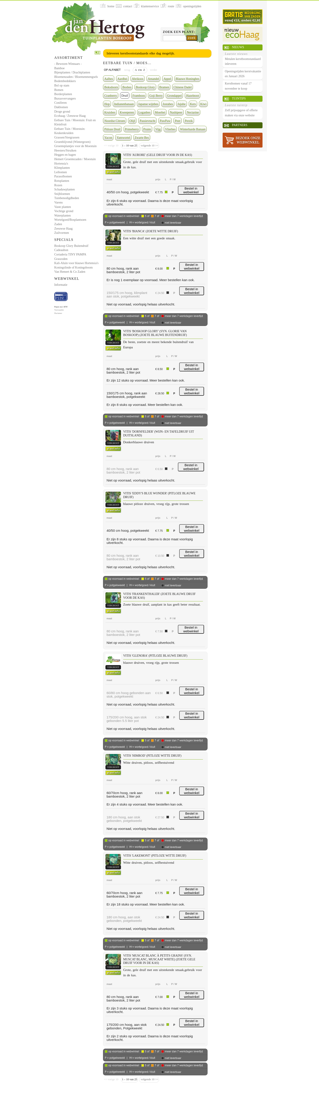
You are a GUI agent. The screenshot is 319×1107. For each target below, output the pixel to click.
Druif (124, 95)
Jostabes (168, 104)
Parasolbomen (63, 176)
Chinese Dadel (182, 87)
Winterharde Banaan (192, 129)
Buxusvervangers (65, 98)
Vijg (158, 129)
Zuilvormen (61, 232)
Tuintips (239, 98)
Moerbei (160, 112)
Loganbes (144, 112)
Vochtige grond (63, 211)
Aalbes (108, 79)
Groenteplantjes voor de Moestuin (75, 146)
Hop (107, 104)
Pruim (147, 129)
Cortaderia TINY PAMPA (70, 254)
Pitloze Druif (112, 129)
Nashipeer (176, 112)
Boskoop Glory (145, 87)
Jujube (181, 104)
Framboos (138, 95)
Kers (193, 104)
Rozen (58, 185)
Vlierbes (170, 129)
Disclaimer (58, 313)
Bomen (58, 90)
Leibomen (60, 172)
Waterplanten (62, 215)
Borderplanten (63, 94)
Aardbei (122, 79)
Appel (167, 79)
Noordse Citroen (114, 121)
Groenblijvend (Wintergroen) (72, 142)
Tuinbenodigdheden (66, 198)
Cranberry (110, 95)
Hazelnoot (192, 95)
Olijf (132, 121)
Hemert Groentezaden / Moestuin (75, 159)
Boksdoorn (111, 87)
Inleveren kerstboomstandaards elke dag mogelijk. (141, 53)
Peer (177, 121)
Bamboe (59, 68)
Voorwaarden (59, 310)
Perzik (189, 121)
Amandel (153, 79)
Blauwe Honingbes (187, 79)
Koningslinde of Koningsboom (73, 267)
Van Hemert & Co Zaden (69, 271)
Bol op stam (61, 85)
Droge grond (62, 111)
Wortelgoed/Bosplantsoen (70, 219)
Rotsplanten (61, 180)
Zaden (58, 224)
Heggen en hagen (65, 154)
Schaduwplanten (64, 189)
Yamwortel (123, 137)
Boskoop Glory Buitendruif (71, 245)
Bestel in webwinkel (190, 190)
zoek (192, 38)
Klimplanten (62, 167)
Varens (58, 202)
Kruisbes (109, 112)
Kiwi (203, 104)
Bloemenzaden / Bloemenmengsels (76, 77)
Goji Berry (156, 95)
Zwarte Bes (142, 137)
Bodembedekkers (65, 81)
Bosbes (126, 87)
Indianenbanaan (124, 104)
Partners (239, 125)
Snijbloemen (62, 194)
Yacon (108, 137)
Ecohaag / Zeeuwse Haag (70, 115)
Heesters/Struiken (65, 150)
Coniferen (60, 102)
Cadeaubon (61, 250)
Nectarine (193, 112)
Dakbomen (61, 107)
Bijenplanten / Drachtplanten (72, 72)
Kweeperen (127, 112)
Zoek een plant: (179, 32)
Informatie (60, 284)
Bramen (164, 87)
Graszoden (61, 259)
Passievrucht (147, 121)
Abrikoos (137, 79)
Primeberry (132, 129)
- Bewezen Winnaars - (68, 63)
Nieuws (238, 47)
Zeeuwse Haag (63, 228)
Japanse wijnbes (148, 104)
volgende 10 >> (149, 145)
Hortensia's (61, 163)
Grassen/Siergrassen (66, 137)
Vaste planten (62, 207)
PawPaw (165, 121)
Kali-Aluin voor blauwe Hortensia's (76, 263)
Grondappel (174, 95)
